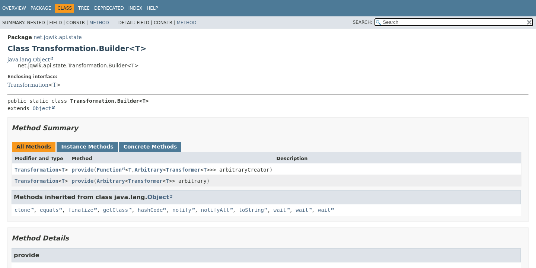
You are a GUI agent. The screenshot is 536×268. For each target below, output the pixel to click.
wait (280, 210)
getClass (115, 210)
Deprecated (109, 8)
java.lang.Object (28, 60)
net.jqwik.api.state (58, 37)
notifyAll (215, 210)
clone (22, 210)
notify (181, 210)
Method (99, 22)
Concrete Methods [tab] (150, 147)
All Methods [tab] (33, 147)
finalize (80, 210)
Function (109, 170)
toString (251, 210)
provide (82, 170)
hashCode (150, 210)
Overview (14, 8)
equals (49, 210)
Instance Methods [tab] (87, 147)
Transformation (27, 85)
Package (41, 8)
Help (152, 8)
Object (41, 108)
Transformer (183, 170)
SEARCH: (363, 22)
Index (135, 8)
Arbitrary (149, 170)
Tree (84, 8)
